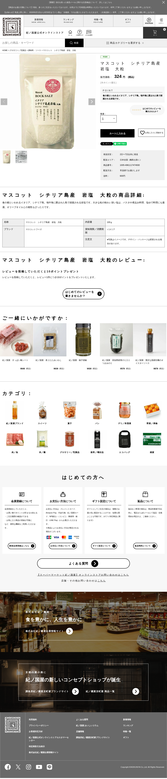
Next (91, 101)
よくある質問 (78, 564)
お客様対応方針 (36, 732)
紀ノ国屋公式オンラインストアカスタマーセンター (49, 740)
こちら (101, 581)
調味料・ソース (34, 50)
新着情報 (38, 19)
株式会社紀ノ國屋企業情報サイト (45, 632)
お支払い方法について (60, 546)
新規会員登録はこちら (19, 546)
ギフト (128, 19)
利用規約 (33, 720)
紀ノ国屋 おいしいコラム (87, 726)
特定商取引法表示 (37, 747)
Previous (4, 101)
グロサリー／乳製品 (18, 50)
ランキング (68, 19)
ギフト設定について (101, 546)
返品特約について (143, 546)
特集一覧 (98, 19)
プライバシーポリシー (39, 726)
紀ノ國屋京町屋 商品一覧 (100, 692)
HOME (5, 50)
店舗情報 (80, 732)
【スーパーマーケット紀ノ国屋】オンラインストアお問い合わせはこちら (83, 575)
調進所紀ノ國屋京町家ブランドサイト (47, 692)
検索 (76, 42)
